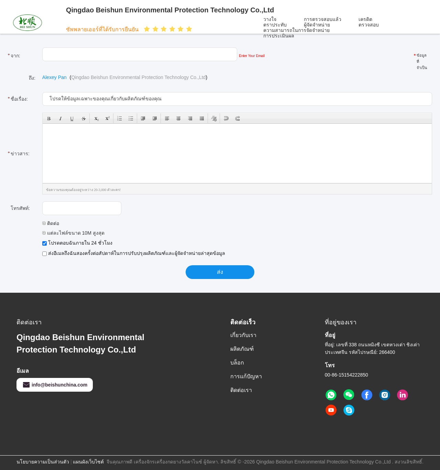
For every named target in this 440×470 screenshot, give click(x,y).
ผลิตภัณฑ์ (242, 349)
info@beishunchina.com (54, 385)
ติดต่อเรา (241, 390)
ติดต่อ (50, 223)
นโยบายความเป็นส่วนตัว (42, 462)
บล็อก (237, 363)
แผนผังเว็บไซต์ (88, 462)
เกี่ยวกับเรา (243, 335)
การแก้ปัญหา (246, 376)
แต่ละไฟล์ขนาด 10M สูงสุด (73, 233)
